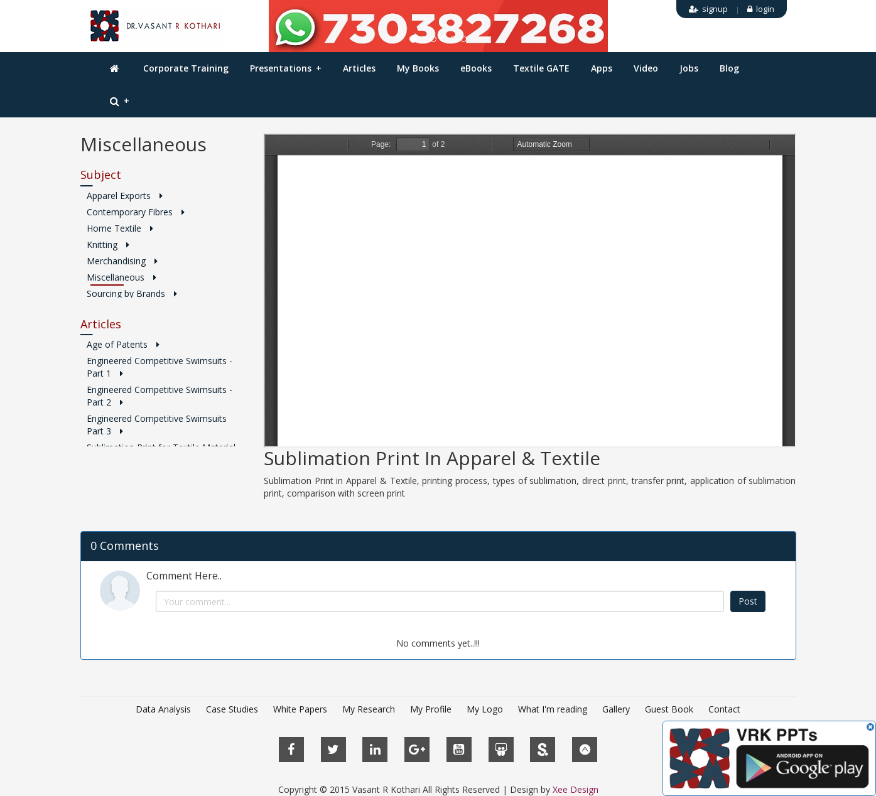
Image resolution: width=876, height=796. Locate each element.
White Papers (300, 709)
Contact (724, 709)
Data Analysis (163, 709)
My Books (418, 68)
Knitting (108, 244)
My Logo (485, 709)
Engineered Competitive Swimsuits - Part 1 (159, 367)
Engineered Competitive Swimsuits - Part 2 (159, 396)
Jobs (688, 68)
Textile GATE (541, 68)
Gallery (616, 709)
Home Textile (120, 228)
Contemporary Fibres (136, 212)
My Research (368, 709)
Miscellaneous (121, 277)
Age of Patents (123, 344)
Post (747, 601)
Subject (100, 174)
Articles (359, 68)
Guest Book (669, 709)
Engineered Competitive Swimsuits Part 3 (157, 424)
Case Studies (232, 709)
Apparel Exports (125, 196)
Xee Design (575, 789)
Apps (601, 68)
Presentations (286, 68)
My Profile (431, 709)
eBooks (476, 68)
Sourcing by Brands (132, 293)
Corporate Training (186, 68)
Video (646, 68)
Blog (729, 68)
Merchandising (122, 261)
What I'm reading (552, 709)
